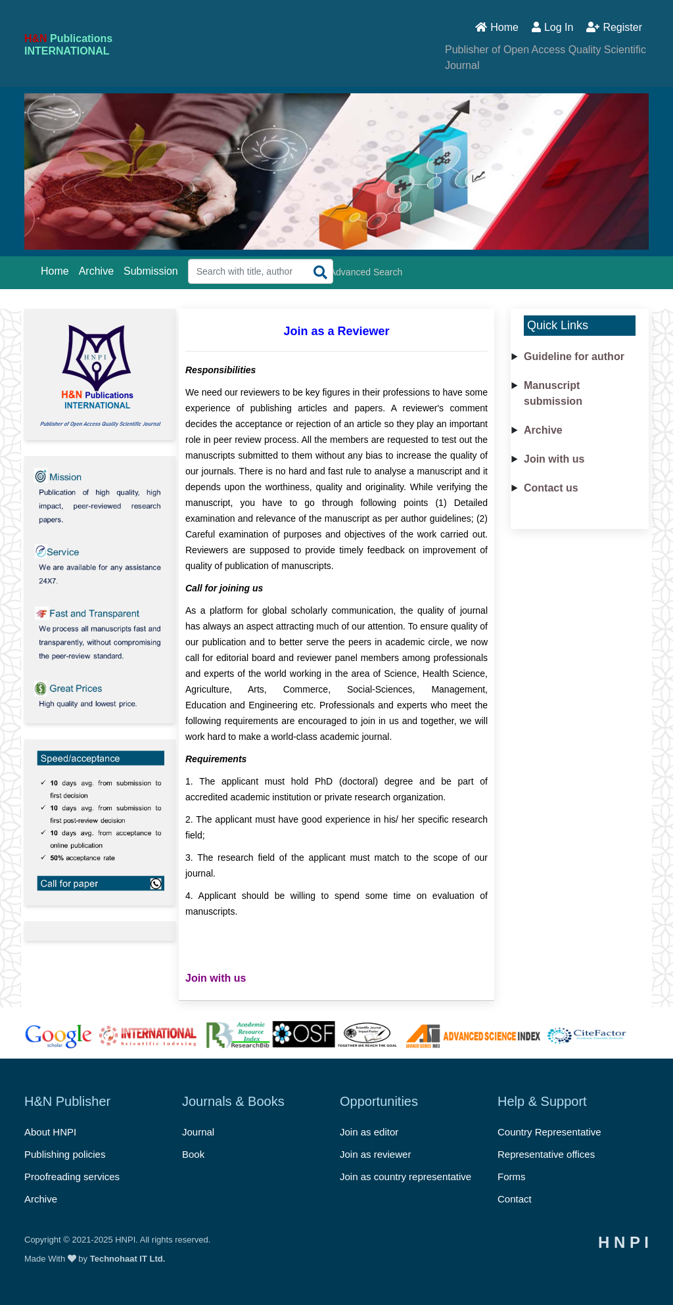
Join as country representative (405, 1176)
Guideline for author (574, 356)
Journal (198, 1131)
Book (193, 1154)
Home (497, 27)
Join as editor (369, 1131)
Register (614, 27)
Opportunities (379, 1101)
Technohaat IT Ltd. (128, 1259)
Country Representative (549, 1131)
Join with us (554, 459)
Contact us (551, 487)
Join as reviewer (375, 1154)
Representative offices (546, 1154)
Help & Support (542, 1101)
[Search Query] (260, 271)
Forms (512, 1176)
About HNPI (50, 1131)
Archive (96, 271)
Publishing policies (64, 1154)
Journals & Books (233, 1101)
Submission (151, 271)
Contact (515, 1198)
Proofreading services (72, 1176)
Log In (552, 27)
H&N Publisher (67, 1101)
